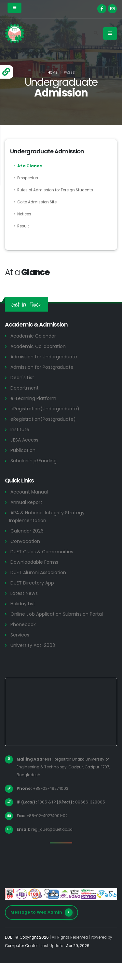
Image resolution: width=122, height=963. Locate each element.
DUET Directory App (32, 583)
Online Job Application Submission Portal (56, 614)
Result (23, 226)
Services (19, 635)
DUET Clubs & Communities (41, 551)
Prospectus (27, 178)
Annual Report (26, 502)
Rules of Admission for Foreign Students (55, 190)
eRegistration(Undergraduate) (44, 408)
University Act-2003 (32, 645)
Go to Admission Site (37, 202)
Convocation (25, 541)
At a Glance (29, 166)
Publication (22, 450)
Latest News (24, 593)
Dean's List (22, 377)
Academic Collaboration (38, 346)
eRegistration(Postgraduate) (43, 419)
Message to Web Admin (41, 912)
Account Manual (29, 492)
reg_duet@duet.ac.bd (52, 829)
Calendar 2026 (27, 531)
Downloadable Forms (34, 562)
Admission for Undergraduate (43, 356)
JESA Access (24, 440)
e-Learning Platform (33, 398)
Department (24, 388)
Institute (19, 429)
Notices (24, 214)
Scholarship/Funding (33, 460)
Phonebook (23, 624)
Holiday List (22, 603)
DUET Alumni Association (38, 572)
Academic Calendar (33, 336)
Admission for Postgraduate (42, 367)
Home (52, 72)
